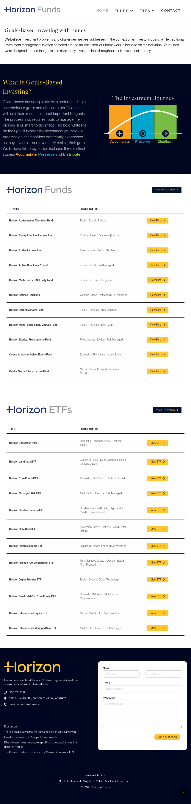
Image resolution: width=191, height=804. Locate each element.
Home (102, 11)
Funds (124, 11)
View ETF (158, 442)
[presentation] (131, 738)
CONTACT (171, 11)
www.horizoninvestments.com (26, 704)
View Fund (157, 220)
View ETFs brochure (167, 410)
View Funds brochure (166, 189)
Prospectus (10, 726)
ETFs (147, 11)
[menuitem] (102, 11)
